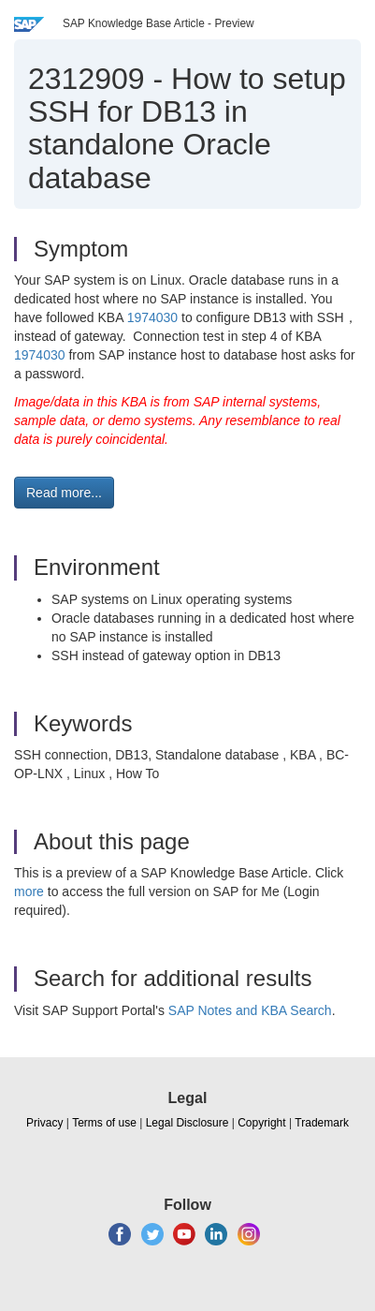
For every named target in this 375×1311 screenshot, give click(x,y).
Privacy (44, 1122)
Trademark (322, 1122)
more (29, 891)
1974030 (153, 317)
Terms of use (104, 1122)
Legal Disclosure (187, 1122)
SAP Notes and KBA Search (250, 1010)
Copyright (261, 1122)
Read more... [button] (64, 492)
